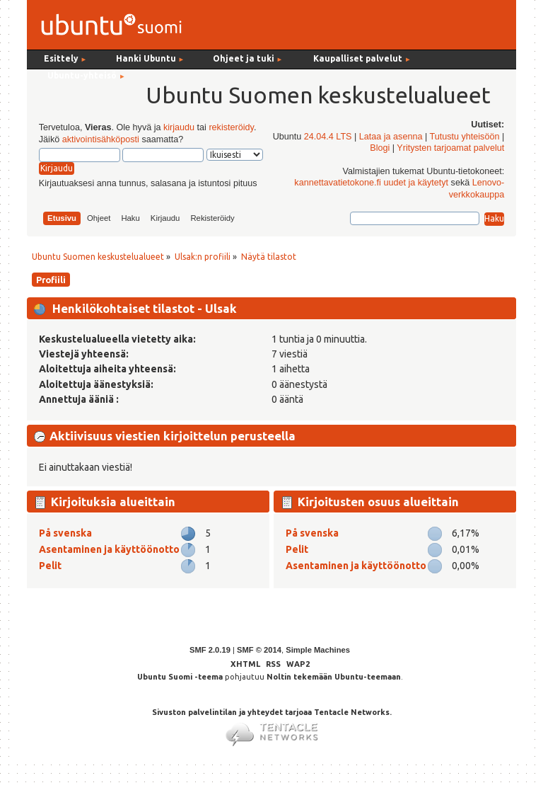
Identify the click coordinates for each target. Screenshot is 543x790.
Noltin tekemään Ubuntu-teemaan (334, 676)
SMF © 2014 (259, 650)
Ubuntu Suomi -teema (180, 676)
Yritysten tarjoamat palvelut (450, 148)
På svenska (65, 533)
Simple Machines (318, 650)
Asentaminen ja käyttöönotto (109, 549)
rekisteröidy (231, 127)
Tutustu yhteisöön (464, 137)
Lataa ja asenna (391, 137)
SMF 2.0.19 (209, 650)
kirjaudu (178, 127)
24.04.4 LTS (328, 137)
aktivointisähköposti (100, 139)
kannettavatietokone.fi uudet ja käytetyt (371, 183)
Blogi (380, 148)
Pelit (50, 565)
